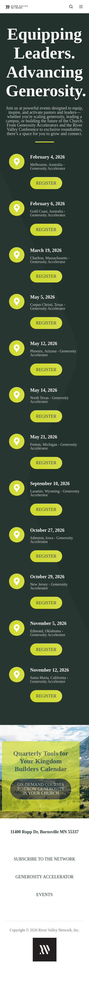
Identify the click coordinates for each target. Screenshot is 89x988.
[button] (71, 6)
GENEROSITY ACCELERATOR (44, 876)
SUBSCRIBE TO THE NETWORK (44, 859)
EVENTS (44, 894)
